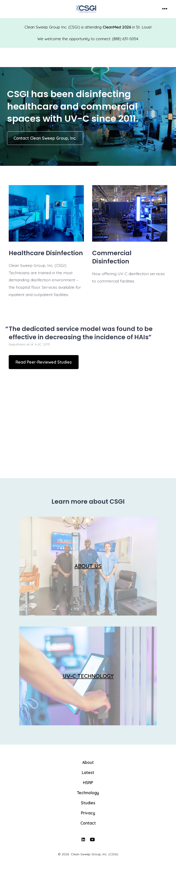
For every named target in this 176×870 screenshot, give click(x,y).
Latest (88, 772)
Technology (88, 792)
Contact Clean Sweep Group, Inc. (45, 138)
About (88, 762)
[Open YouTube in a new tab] (92, 839)
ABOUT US (88, 565)
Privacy (88, 812)
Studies (88, 802)
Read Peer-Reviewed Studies (44, 361)
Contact (88, 822)
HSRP (88, 782)
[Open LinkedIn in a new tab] (83, 839)
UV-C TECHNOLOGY (88, 675)
